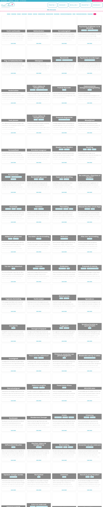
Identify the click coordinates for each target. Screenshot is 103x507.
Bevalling (74, 5)
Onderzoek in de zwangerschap (65, 14)
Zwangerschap (90, 14)
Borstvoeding (13, 14)
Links (16, 0)
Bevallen (8, 14)
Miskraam (97, 5)
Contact (89, 0)
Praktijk (52, 5)
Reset (95, 14)
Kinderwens (30, 14)
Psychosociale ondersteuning (81, 14)
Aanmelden (4, 0)
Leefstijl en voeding (41, 14)
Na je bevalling (56, 14)
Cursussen (19, 14)
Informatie (23, 0)
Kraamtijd (85, 5)
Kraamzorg (35, 14)
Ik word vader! (24, 14)
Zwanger (63, 5)
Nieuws (11, 0)
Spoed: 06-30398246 (97, 0)
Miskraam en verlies (49, 14)
